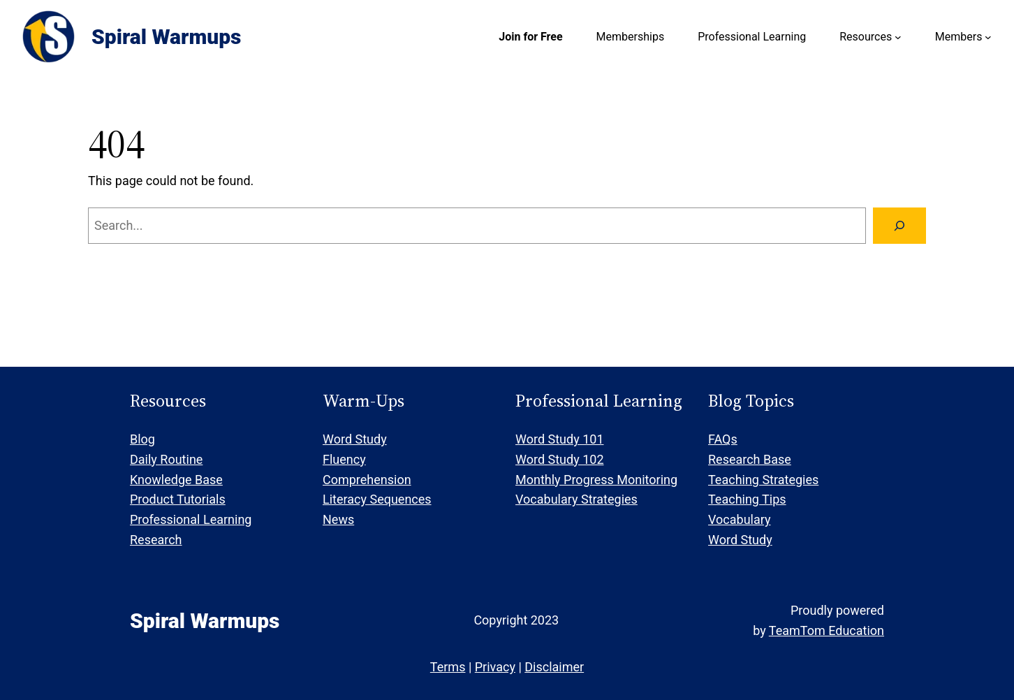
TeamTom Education (826, 630)
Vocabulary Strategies (576, 499)
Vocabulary (739, 519)
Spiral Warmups (166, 36)
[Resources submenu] (898, 37)
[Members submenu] (988, 37)
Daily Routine (166, 459)
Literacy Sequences (377, 499)
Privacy (495, 666)
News (338, 519)
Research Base (749, 459)
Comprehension (367, 479)
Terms (448, 666)
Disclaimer (554, 666)
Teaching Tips (747, 499)
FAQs (722, 439)
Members (959, 36)
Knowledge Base (176, 479)
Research (156, 539)
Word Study (355, 439)
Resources (865, 36)
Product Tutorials (178, 499)
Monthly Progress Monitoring (596, 479)
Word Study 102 (559, 459)
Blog (142, 439)
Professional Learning (190, 519)
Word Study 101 (559, 439)
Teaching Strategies (763, 479)
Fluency (344, 459)
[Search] (899, 225)
